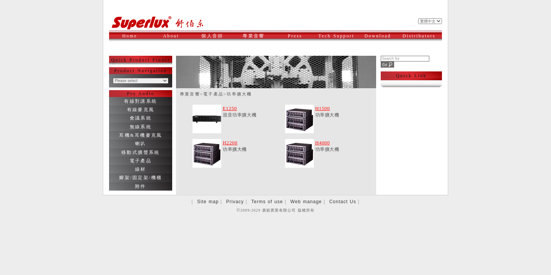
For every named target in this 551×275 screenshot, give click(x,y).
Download (380, 36)
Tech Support (336, 36)
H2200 (230, 143)
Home (129, 36)
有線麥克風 (141, 109)
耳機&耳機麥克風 (140, 135)
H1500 (322, 108)
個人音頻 (216, 36)
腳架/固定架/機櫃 (140, 177)
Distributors (420, 36)
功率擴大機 (239, 94)
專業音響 (257, 36)
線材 (140, 169)
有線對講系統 (140, 101)
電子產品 (141, 160)
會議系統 (141, 118)
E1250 (230, 108)
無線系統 (141, 126)
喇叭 (140, 143)
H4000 (322, 143)
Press (301, 36)
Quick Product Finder (140, 60)
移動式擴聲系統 (140, 152)
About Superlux (174, 40)
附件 (140, 186)
